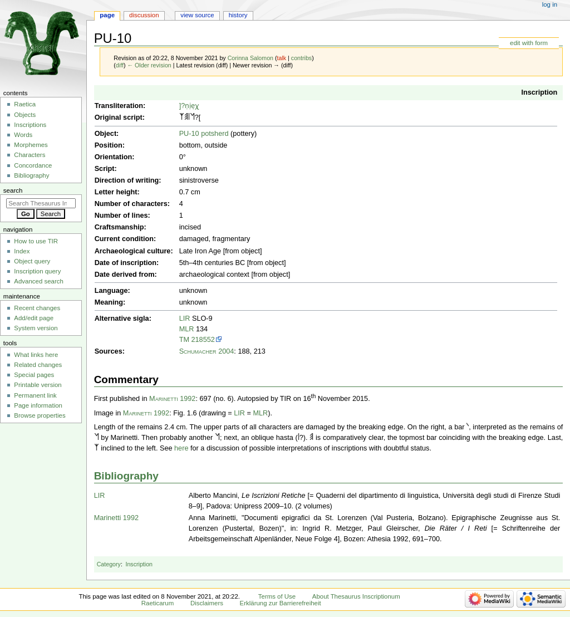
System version (35, 328)
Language (111, 291)
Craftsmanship (119, 227)
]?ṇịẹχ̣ (189, 106)
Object (105, 134)
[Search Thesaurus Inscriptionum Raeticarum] (41, 203)
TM (184, 340)
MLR (186, 329)
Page (107, 15)
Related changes (38, 364)
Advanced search (38, 281)
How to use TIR (36, 241)
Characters (29, 154)
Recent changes (37, 308)
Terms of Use (277, 596)
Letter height (116, 192)
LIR (184, 318)
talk (282, 58)
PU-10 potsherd (204, 134)
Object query (32, 261)
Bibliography (126, 476)
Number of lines (121, 215)
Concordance (33, 165)
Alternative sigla (122, 318)
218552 (203, 340)
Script (105, 169)
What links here (36, 354)
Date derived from (125, 274)
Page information (38, 405)
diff (120, 65)
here (181, 448)
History (238, 15)
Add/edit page (33, 318)
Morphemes (30, 144)
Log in (549, 4)
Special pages (34, 374)
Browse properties (39, 415)
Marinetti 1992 (172, 399)
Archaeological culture (133, 251)
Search (13, 190)
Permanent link (35, 395)
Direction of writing (127, 180)
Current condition (124, 239)
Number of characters (131, 204)
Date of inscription (125, 263)
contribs (301, 58)
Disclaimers (206, 603)
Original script (118, 117)
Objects (25, 114)
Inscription (539, 92)
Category (109, 564)
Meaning (109, 302)
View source (197, 15)
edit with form (529, 43)
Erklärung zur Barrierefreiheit (280, 603)
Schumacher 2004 (206, 351)
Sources (108, 351)
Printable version (37, 384)
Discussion (144, 15)
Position (108, 145)
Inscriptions (30, 124)
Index (22, 251)
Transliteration (119, 106)
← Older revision (149, 65)
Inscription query (37, 271)
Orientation (113, 157)
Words (23, 134)
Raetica (25, 104)
